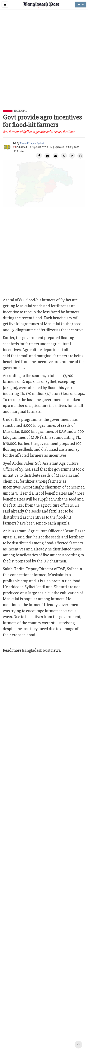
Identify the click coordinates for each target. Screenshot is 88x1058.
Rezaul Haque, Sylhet (32, 143)
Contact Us (24, 1036)
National (20, 110)
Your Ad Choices (58, 1036)
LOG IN (80, 4)
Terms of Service (38, 1041)
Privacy (73, 1036)
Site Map (54, 1041)
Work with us (40, 1036)
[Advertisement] (44, 64)
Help (64, 1041)
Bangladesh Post (36, 650)
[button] (5, 5)
